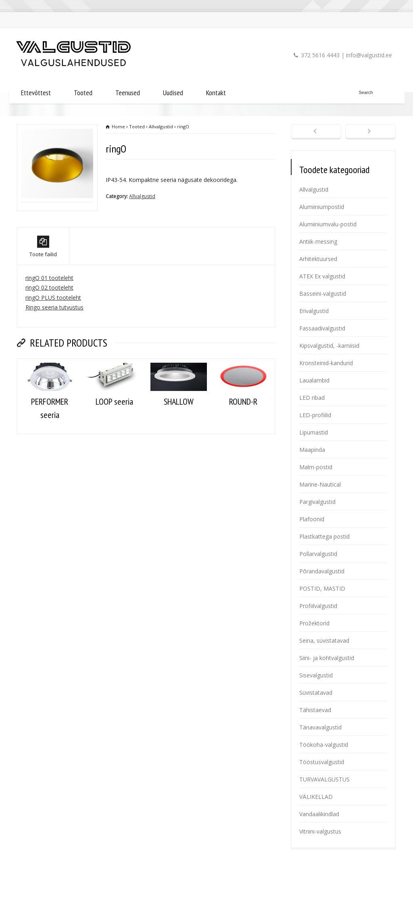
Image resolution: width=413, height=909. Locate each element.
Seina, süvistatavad (324, 640)
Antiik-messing (318, 241)
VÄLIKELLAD (316, 796)
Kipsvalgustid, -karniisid (329, 345)
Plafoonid (311, 519)
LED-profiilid (315, 415)
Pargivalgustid (317, 502)
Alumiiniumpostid (321, 207)
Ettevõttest (36, 92)
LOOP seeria (114, 436)
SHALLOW (179, 436)
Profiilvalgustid (318, 606)
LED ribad (312, 397)
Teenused (127, 92)
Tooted (83, 92)
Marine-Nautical (320, 484)
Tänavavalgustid (320, 727)
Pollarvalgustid (318, 554)
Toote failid (43, 281)
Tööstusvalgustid (321, 762)
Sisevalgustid (316, 675)
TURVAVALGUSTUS (324, 779)
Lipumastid (313, 432)
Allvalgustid (142, 196)
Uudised (173, 92)
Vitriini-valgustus (320, 831)
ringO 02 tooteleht (49, 322)
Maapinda (312, 449)
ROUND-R (243, 436)
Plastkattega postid (324, 536)
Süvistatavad (315, 692)
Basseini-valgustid (322, 293)
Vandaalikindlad (319, 814)
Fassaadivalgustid (322, 328)
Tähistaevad (315, 710)
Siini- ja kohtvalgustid (326, 658)
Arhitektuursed (318, 259)
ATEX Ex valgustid (322, 276)
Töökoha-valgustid (323, 744)
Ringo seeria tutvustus (54, 342)
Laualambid (314, 380)
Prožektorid (314, 623)
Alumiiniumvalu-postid (328, 224)
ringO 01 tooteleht (49, 312)
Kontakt (216, 92)
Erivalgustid (314, 311)
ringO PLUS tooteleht (53, 332)
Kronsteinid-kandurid (326, 363)
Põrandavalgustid (321, 571)
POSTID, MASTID (322, 588)
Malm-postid (315, 467)
